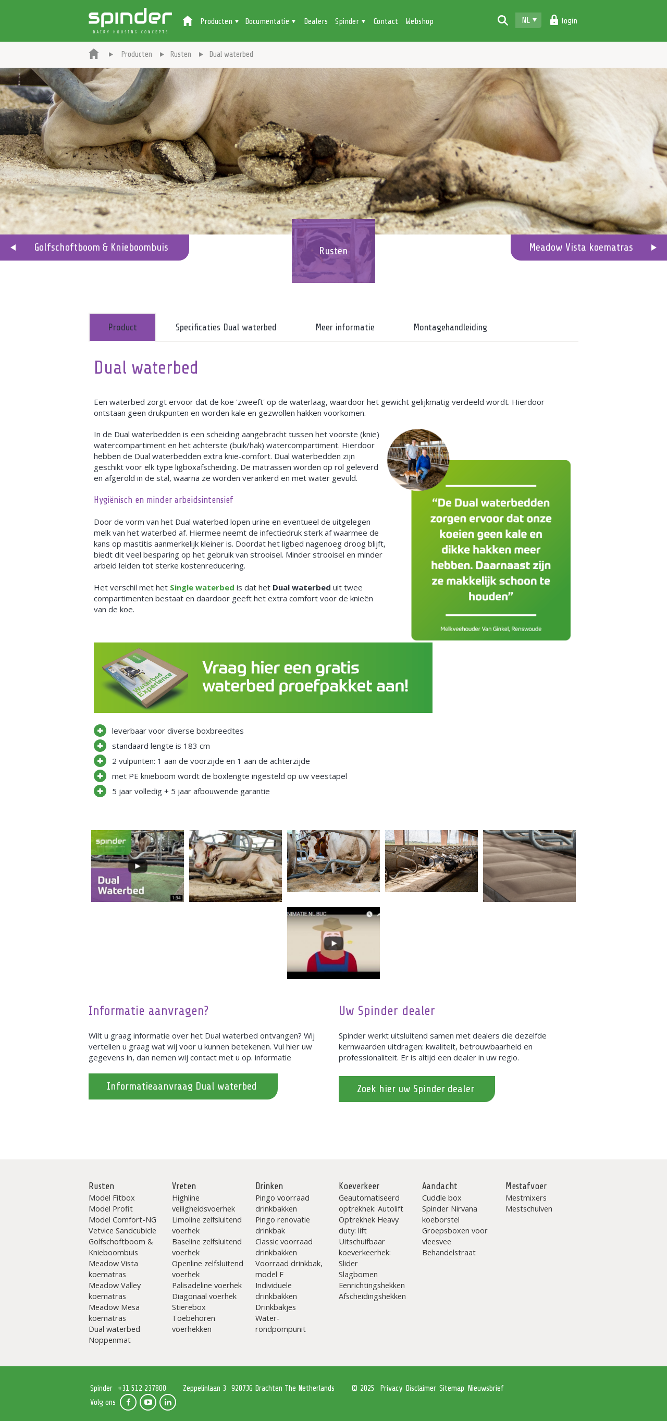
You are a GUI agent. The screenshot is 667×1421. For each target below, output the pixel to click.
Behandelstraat (449, 1252)
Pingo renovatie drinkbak (282, 1224)
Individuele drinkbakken (276, 1290)
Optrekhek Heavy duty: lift (369, 1224)
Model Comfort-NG (122, 1219)
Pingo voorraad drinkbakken (282, 1203)
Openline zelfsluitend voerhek (207, 1268)
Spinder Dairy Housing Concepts (130, 21)
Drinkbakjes (275, 1307)
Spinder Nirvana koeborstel (449, 1214)
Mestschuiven (528, 1208)
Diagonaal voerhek (204, 1296)
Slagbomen (358, 1274)
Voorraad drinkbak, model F (289, 1268)
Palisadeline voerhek (207, 1285)
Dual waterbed (114, 1329)
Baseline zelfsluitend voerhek (207, 1246)
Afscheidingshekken (372, 1296)
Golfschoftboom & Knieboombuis (101, 247)
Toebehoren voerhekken (193, 1323)
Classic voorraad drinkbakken (284, 1246)
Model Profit (111, 1208)
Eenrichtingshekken (372, 1285)
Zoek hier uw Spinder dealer (415, 1089)
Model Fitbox (112, 1197)
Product (122, 327)
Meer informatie (345, 327)
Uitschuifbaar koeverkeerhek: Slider (365, 1252)
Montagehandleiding (450, 327)
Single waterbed (202, 587)
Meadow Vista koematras (581, 247)
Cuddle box (442, 1197)
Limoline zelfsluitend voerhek (207, 1224)
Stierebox (189, 1307)
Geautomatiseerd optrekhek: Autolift (371, 1203)
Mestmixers (526, 1197)
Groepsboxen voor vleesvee (455, 1235)
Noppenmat (110, 1339)
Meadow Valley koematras (115, 1290)
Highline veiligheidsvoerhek (203, 1203)
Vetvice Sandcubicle (122, 1230)
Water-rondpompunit (280, 1323)
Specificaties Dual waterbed (226, 327)
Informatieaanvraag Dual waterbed (182, 1086)
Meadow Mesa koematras (114, 1312)
